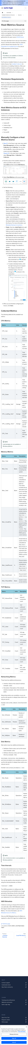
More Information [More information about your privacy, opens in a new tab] (21, 1031)
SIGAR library (20, 37)
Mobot (9, 1)
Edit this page (5, 924)
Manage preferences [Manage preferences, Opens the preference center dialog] (14, 1034)
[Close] (27, 3)
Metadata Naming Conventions (14, 225)
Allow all (14, 1042)
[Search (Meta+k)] (25, 8)
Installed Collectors (17, 64)
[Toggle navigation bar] (2, 8)
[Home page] (2, 13)
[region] (14, 1035)
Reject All (14, 1038)
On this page (5, 21)
